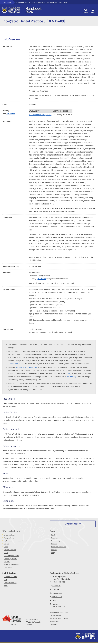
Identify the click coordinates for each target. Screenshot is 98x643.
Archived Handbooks (11, 564)
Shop (53, 553)
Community (55, 541)
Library (68, 373)
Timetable (10, 113)
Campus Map (57, 593)
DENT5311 (42, 278)
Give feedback (71, 523)
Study (53, 535)
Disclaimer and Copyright (59, 618)
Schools (54, 544)
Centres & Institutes (58, 547)
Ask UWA (55, 589)
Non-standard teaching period (40, 115)
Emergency (56, 604)
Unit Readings (71, 376)
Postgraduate (9, 538)
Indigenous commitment (59, 612)
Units (33, 2)
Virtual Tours (57, 597)
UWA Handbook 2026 (11, 531)
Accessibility (54, 621)
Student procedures (11, 556)
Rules (6, 553)
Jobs (6, 585)
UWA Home (7, 2)
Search (85, 10)
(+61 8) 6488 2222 (58, 606)
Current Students (10, 577)
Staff (5, 580)
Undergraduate (9, 535)
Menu (93, 10)
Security (55, 600)
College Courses (10, 550)
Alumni (54, 550)
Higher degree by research (13, 541)
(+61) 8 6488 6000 (58, 582)
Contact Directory (10, 583)
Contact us (8, 567)
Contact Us (56, 585)
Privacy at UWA (55, 615)
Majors (6, 544)
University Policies (10, 559)
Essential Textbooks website (26, 367)
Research (54, 538)
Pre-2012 (7, 561)
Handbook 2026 (22, 2)
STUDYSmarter (14, 363)
